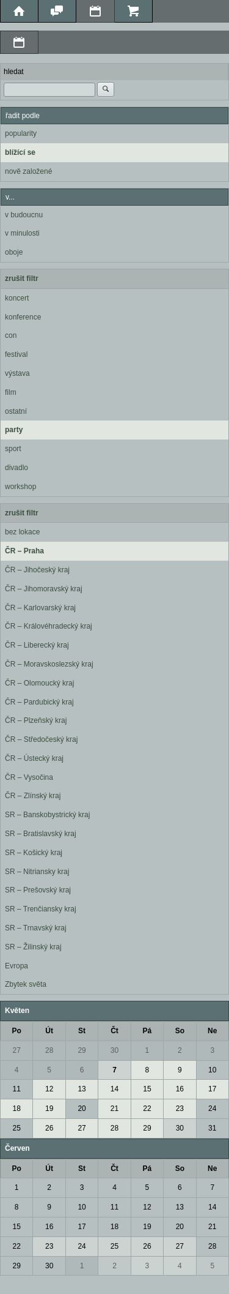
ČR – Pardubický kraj (39, 702)
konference (23, 317)
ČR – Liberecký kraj (37, 645)
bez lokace (22, 532)
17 (212, 1089)
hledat (14, 71)
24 (212, 1108)
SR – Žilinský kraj (33, 947)
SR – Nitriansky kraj (37, 871)
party (14, 429)
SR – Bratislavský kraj (40, 833)
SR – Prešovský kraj (38, 890)
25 (17, 1128)
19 (49, 1108)
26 (49, 1128)
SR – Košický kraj (33, 852)
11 (17, 1089)
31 (212, 1128)
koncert (17, 298)
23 (180, 1108)
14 (114, 1089)
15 (147, 1089)
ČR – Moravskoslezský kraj (49, 664)
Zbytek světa (25, 984)
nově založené (28, 171)
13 (81, 1089)
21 (114, 1108)
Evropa (16, 966)
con (10, 335)
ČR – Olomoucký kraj (39, 683)
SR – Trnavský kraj (36, 928)
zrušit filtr (21, 278)
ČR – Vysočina (29, 777)
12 (49, 1089)
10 (212, 1070)
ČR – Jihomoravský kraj (43, 589)
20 (81, 1108)
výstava (17, 373)
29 (81, 1050)
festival (16, 354)
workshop (20, 486)
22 (147, 1108)
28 (49, 1050)
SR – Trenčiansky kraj (40, 909)
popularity (21, 133)
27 (17, 1050)
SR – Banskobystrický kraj (47, 814)
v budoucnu (24, 215)
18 (17, 1108)
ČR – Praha (24, 551)
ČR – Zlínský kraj (32, 795)
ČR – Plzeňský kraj (36, 720)
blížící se (20, 152)
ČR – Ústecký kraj (34, 758)
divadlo (16, 467)
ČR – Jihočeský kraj (37, 570)
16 (180, 1089)
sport (13, 448)
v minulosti (22, 233)
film (10, 392)
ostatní (16, 411)
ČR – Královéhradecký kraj (48, 626)
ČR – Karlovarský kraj (40, 608)
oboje (14, 252)
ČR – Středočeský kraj (41, 739)
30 (114, 1050)
